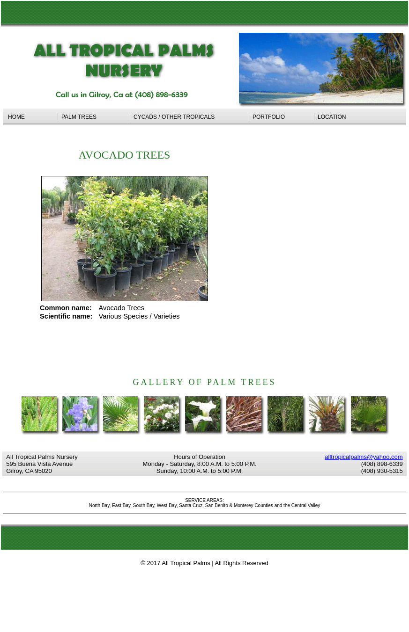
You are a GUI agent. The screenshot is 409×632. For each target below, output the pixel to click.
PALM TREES (94, 117)
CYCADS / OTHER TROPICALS (189, 117)
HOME (31, 117)
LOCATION (331, 117)
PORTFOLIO (281, 117)
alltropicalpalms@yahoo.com (363, 456)
